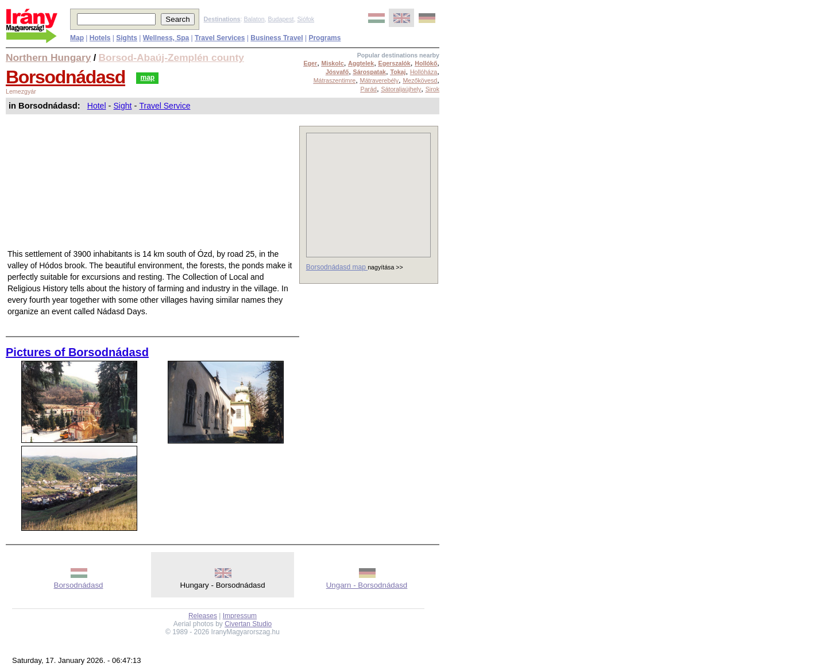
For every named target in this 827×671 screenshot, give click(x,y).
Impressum (240, 616)
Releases (202, 616)
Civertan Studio (248, 624)
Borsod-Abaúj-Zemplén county (171, 57)
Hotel (96, 105)
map (147, 78)
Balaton (254, 19)
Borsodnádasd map (337, 267)
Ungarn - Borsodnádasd (367, 585)
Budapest (281, 19)
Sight (123, 105)
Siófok (305, 19)
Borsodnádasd (65, 77)
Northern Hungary (48, 57)
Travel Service (164, 105)
